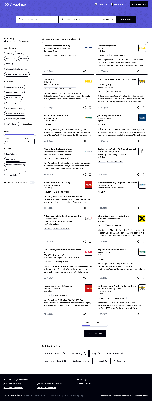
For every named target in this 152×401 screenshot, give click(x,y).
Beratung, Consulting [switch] (14, 92)
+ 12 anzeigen (26, 124)
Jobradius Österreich (47, 387)
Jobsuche (101, 4)
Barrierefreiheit (141, 395)
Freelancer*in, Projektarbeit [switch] (17, 74)
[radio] (9, 41)
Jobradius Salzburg (12, 383)
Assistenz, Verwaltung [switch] (14, 87)
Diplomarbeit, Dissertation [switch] (16, 69)
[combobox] (39, 19)
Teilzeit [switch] (19, 53)
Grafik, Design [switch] (11, 124)
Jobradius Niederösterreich (50, 383)
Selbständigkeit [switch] (12, 175)
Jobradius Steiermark (13, 387)
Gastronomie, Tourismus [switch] (15, 119)
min (7, 139)
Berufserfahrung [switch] (12, 159)
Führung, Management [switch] (15, 113)
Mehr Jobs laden (95, 333)
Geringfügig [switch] (11, 58)
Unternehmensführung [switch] (15, 170)
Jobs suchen (126, 19)
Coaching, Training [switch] (13, 97)
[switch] (19, 182)
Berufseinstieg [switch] (11, 154)
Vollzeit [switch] (9, 53)
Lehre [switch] (8, 64)
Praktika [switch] (23, 58)
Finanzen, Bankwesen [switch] (14, 108)
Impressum (106, 395)
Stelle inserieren (84, 383)
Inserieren (139, 4)
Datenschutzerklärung (123, 395)
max (26, 139)
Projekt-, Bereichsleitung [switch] (15, 164)
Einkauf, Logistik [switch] (12, 103)
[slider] (4, 135)
